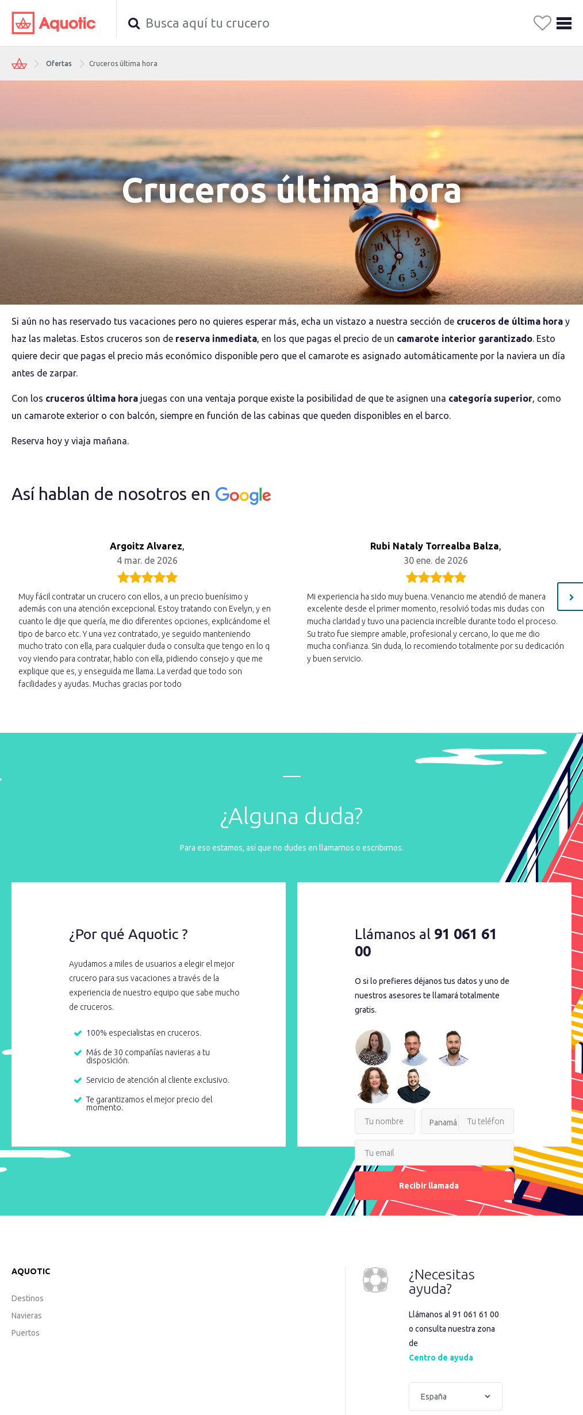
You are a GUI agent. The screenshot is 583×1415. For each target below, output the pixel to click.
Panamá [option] (443, 1122)
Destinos (27, 1298)
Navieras (26, 1315)
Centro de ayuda (441, 1357)
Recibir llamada (434, 1185)
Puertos (25, 1332)
